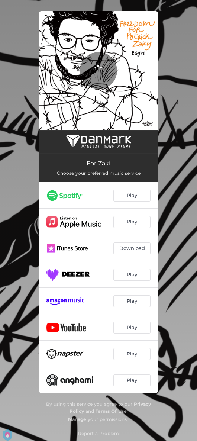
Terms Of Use (111, 411)
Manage (77, 419)
